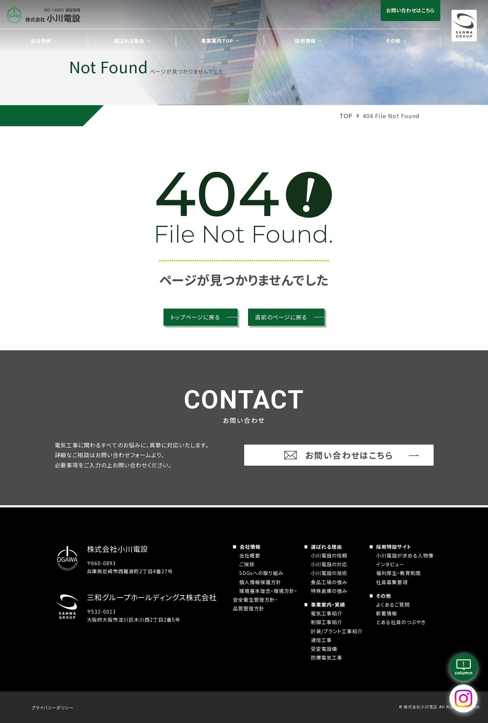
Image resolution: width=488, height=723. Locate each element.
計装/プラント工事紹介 (337, 631)
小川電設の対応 (329, 564)
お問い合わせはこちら (410, 10)
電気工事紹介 (326, 613)
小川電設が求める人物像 (405, 555)
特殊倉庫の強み (329, 590)
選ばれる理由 (326, 546)
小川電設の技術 (329, 572)
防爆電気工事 (326, 657)
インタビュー (390, 564)
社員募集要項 (392, 582)
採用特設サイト (394, 546)
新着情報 (386, 613)
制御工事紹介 (326, 622)
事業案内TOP (217, 40)
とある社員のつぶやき (401, 622)
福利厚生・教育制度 (398, 572)
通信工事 (321, 639)
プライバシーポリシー (53, 707)
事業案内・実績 (328, 604)
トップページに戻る (195, 317)
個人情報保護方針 (260, 582)
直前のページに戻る (281, 317)
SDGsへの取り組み (261, 572)
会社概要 (249, 555)
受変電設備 (324, 648)
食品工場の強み (329, 582)
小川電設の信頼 (329, 555)
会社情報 (250, 546)
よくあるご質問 (393, 604)
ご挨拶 (246, 564)
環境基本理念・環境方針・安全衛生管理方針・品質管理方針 (265, 599)
